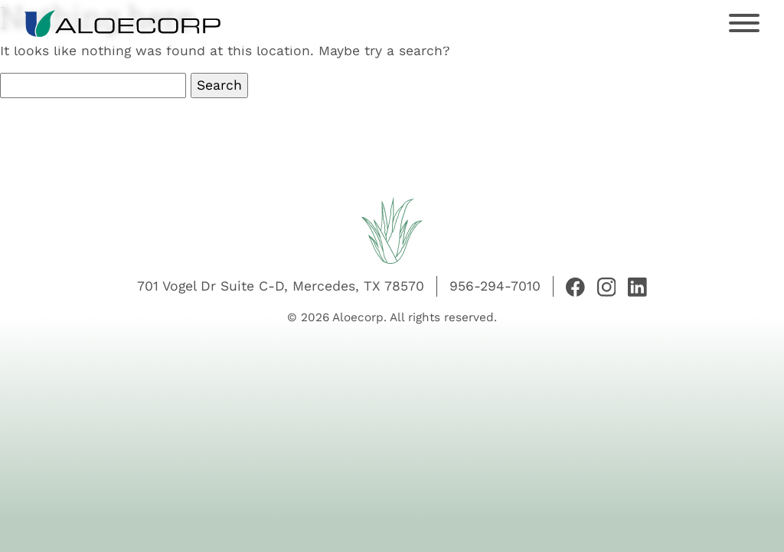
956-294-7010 (495, 286)
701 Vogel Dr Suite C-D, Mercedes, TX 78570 (280, 286)
